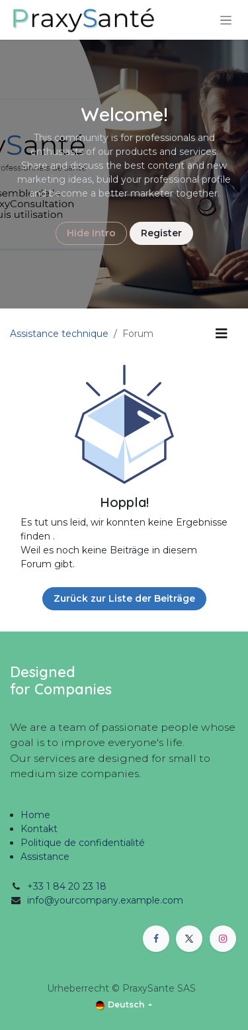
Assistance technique (59, 334)
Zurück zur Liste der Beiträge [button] (124, 598)
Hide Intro (91, 233)
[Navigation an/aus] (226, 19)
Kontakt (39, 829)
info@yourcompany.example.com (105, 900)
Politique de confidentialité (83, 843)
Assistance (45, 857)
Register (161, 233)
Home (35, 815)
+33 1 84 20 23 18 (66, 886)
